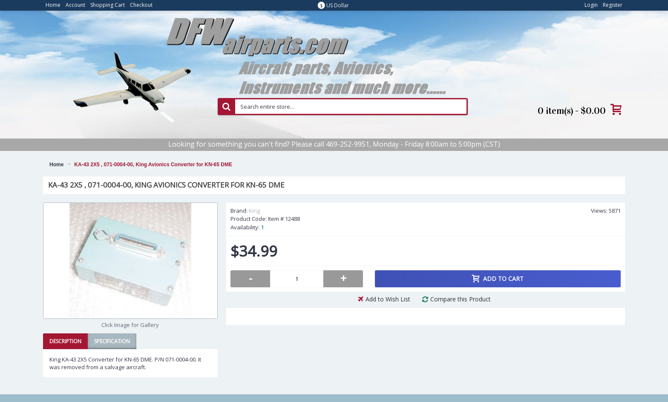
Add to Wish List (388, 299)
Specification (112, 341)
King (254, 210)
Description (65, 341)
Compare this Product (460, 299)
